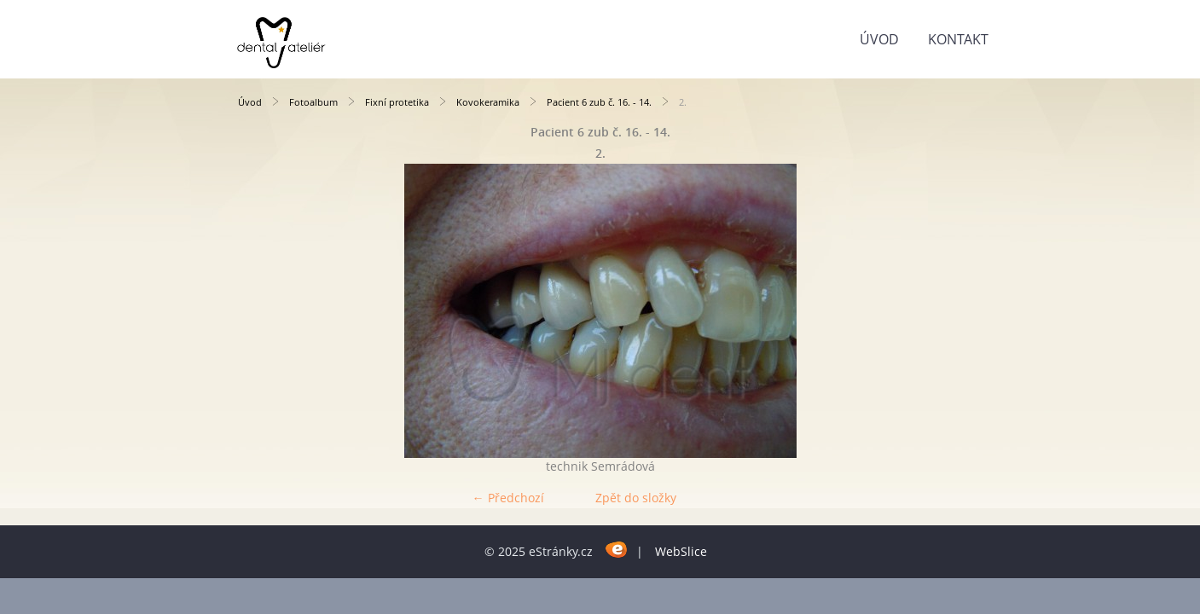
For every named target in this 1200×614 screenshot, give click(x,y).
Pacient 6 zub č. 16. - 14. (599, 102)
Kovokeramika (487, 102)
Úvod (879, 39)
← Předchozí (508, 497)
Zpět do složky (635, 497)
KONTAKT (958, 39)
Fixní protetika (397, 102)
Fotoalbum (313, 102)
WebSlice (681, 551)
